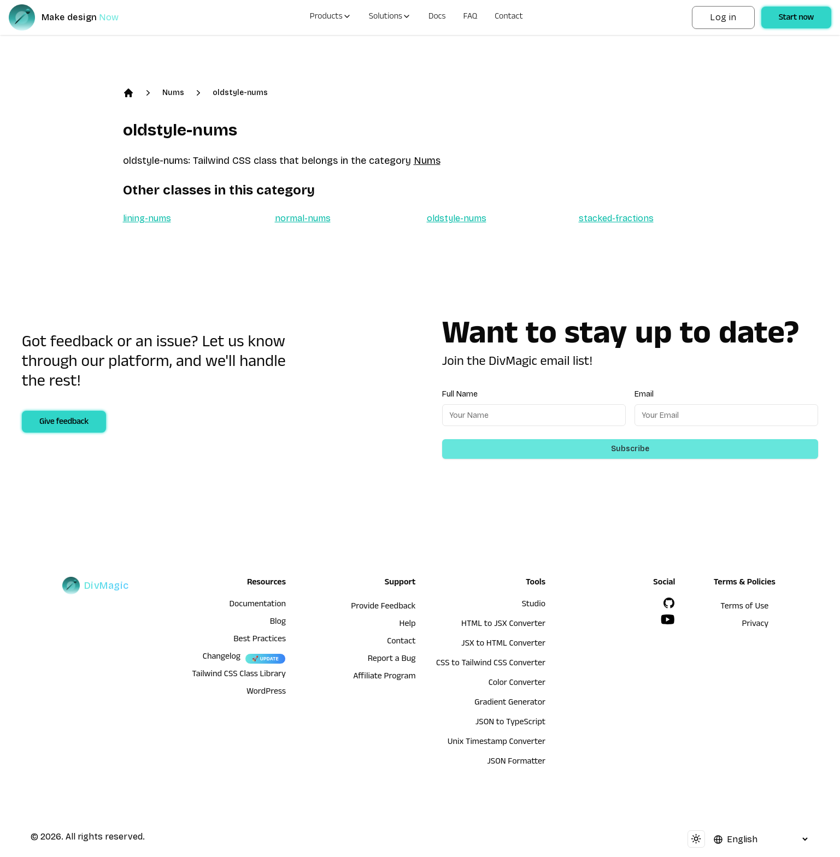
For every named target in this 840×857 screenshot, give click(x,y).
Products (330, 17)
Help (408, 624)
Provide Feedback (383, 607)
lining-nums (147, 218)
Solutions (390, 17)
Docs (436, 17)
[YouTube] (667, 619)
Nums (173, 92)
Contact (509, 17)
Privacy (755, 624)
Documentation (257, 605)
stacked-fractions (616, 218)
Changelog (221, 657)
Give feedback (64, 422)
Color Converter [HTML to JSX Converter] (517, 683)
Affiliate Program (384, 677)
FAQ (470, 17)
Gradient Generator (509, 703)
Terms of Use (744, 607)
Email (644, 394)
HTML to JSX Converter (503, 624)
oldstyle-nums (240, 92)
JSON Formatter (516, 762)
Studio (533, 605)
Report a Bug (392, 659)
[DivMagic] (74, 17)
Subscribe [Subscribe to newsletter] (630, 448)
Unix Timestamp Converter (496, 742)
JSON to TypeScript (510, 723)
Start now (796, 18)
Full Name (460, 394)
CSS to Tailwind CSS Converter (490, 664)
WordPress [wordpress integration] (266, 692)
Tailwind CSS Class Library (239, 675)
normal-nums (303, 218)
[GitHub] (668, 603)
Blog (278, 622)
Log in (723, 17)
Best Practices (259, 640)
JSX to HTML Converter (503, 644)
